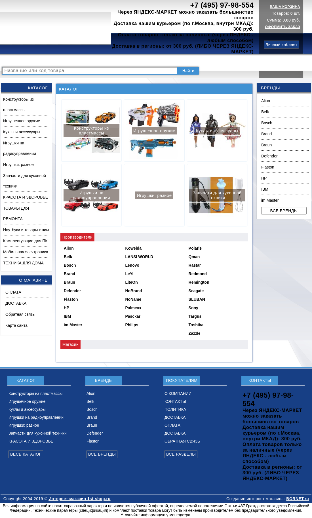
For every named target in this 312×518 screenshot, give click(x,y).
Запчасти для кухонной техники (24, 180)
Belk (265, 112)
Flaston (267, 167)
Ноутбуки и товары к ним (26, 230)
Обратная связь (20, 314)
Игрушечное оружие (21, 121)
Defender (269, 156)
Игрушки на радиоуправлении (19, 148)
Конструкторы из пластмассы (18, 104)
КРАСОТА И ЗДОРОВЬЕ (25, 197)
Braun (266, 145)
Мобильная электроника (25, 252)
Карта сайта (16, 325)
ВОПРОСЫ (72, 60)
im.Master (270, 200)
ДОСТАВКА (212, 60)
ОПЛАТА (13, 292)
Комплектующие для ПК (25, 241)
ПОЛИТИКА (185, 60)
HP (264, 178)
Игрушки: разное (18, 164)
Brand (266, 134)
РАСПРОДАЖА (18, 60)
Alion (265, 100)
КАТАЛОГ (47, 60)
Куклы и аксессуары (21, 132)
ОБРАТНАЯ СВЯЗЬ (182, 441)
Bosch (266, 123)
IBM (264, 189)
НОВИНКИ (97, 60)
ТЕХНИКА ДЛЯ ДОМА (23, 263)
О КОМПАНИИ (127, 60)
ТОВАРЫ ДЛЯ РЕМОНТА (16, 213)
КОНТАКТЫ (157, 60)
